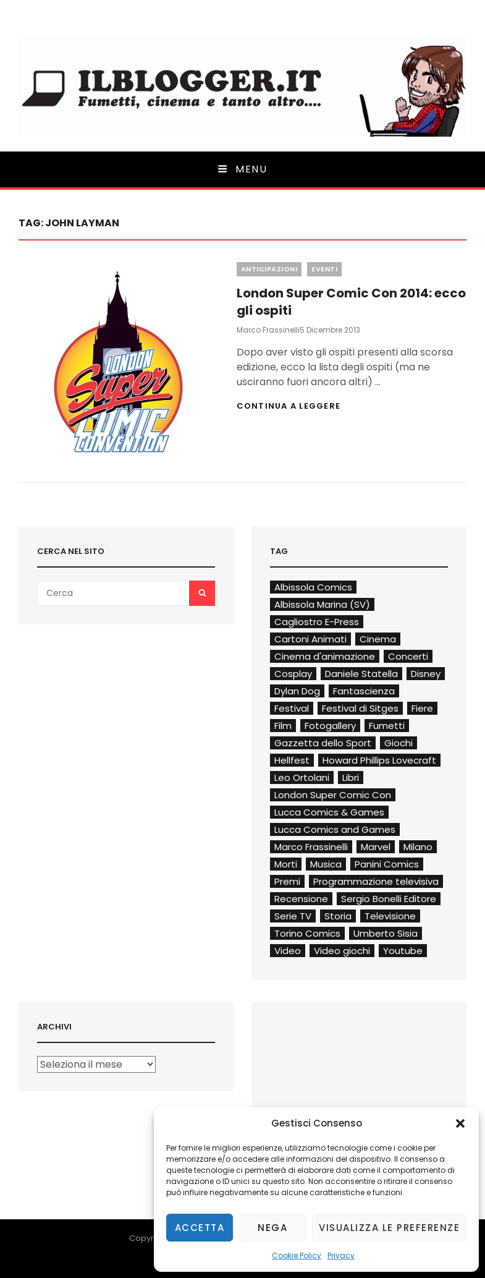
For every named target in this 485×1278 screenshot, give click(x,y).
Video (287, 950)
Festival (291, 708)
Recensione (301, 898)
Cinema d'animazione (324, 656)
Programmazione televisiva (376, 881)
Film (283, 725)
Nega (272, 1227)
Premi (287, 881)
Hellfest (292, 760)
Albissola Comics (313, 587)
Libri (350, 777)
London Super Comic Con (332, 794)
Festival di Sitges (360, 708)
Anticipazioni (269, 269)
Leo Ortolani (301, 777)
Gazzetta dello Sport (322, 742)
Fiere (422, 708)
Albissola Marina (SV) (322, 604)
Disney (426, 673)
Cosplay (293, 673)
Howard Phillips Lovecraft (379, 760)
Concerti (408, 656)
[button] (460, 1123)
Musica (326, 864)
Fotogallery (330, 725)
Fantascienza (364, 690)
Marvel (375, 846)
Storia (338, 916)
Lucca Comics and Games (334, 829)
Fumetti (387, 725)
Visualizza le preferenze (389, 1227)
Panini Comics (387, 864)
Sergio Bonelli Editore (388, 898)
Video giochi (342, 950)
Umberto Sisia (385, 933)
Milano (417, 846)
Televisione (390, 916)
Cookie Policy (296, 1255)
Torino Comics (307, 933)
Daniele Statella (361, 673)
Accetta (200, 1227)
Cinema (378, 639)
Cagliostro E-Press (316, 621)
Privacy (341, 1255)
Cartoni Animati (310, 639)
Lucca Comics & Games (329, 812)
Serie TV (292, 916)
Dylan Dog (297, 690)
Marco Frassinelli (268, 330)
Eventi (324, 269)
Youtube (403, 950)
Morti (285, 864)
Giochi (398, 742)
